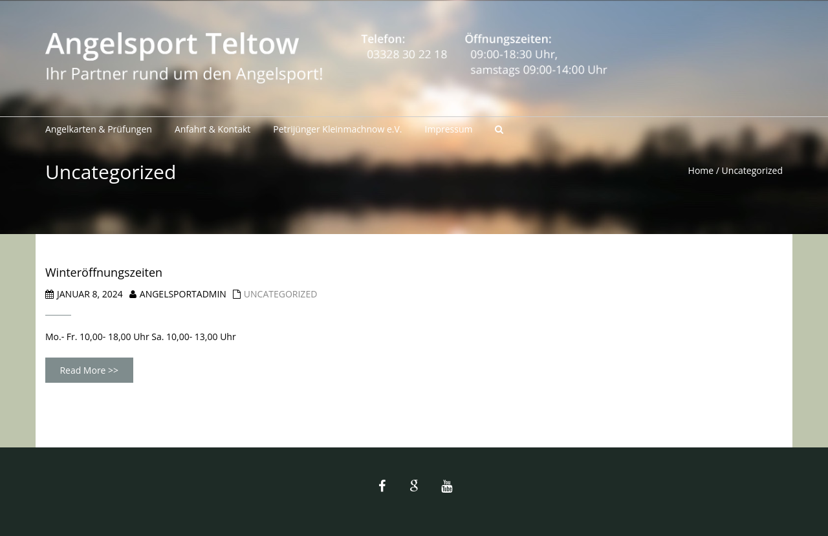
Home (701, 170)
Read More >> (89, 370)
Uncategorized (280, 294)
